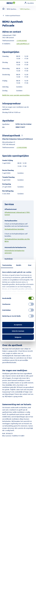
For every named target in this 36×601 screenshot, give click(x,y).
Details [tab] (18, 265)
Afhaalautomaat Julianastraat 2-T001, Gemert (17, 213)
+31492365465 (22, 40)
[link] (29, 3)
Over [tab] (29, 265)
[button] (22, 135)
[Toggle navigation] (4, 3)
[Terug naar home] (3, 9)
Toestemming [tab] (7, 265)
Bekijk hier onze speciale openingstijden (16, 95)
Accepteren (18, 325)
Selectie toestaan (18, 331)
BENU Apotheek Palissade (25, 9)
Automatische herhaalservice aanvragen (14, 251)
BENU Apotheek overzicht (12, 9)
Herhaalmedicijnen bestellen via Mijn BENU (17, 240)
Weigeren (18, 337)
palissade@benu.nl (23, 43)
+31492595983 (22, 147)
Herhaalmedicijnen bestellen (14, 229)
